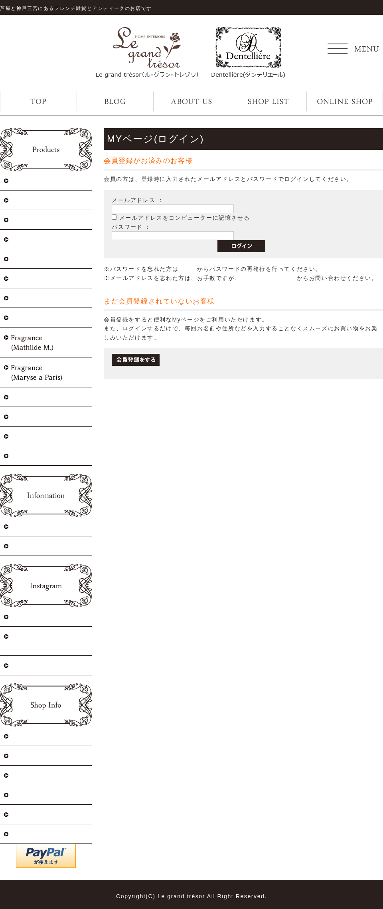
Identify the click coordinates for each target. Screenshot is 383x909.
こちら (187, 269)
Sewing (21, 455)
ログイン (24, 794)
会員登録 (24, 833)
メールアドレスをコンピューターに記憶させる (184, 217)
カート (20, 814)
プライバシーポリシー (45, 775)
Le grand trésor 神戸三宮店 (49, 641)
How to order (31, 755)
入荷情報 (24, 526)
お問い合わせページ (268, 278)
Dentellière (27, 665)
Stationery (26, 436)
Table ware (27, 416)
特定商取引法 (31, 735)
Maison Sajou (31, 199)
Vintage (22, 219)
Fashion (22, 396)
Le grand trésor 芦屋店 (46, 616)
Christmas (25, 180)
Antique (22, 239)
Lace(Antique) (32, 258)
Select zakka (30, 297)
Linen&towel (30, 317)
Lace (17, 278)
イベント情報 (31, 545)
